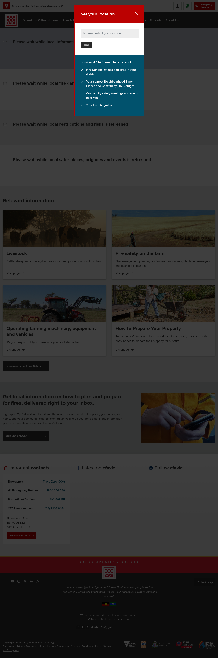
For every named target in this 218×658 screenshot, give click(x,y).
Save (86, 45)
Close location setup (137, 13)
